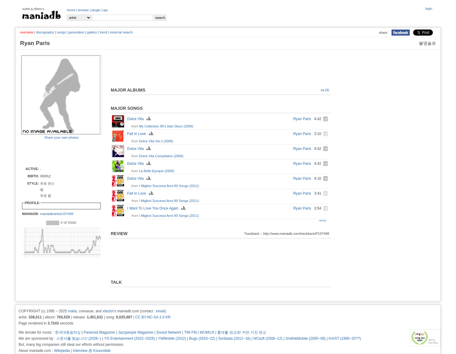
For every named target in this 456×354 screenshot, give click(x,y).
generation (76, 32)
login (428, 8)
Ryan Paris (302, 119)
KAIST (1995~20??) (345, 338)
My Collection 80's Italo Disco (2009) (166, 126)
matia (72, 311)
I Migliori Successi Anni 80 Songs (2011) (169, 186)
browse (83, 10)
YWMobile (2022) (172, 338)
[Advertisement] (56, 153)
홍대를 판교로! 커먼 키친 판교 (241, 332)
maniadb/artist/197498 (56, 214)
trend (103, 32)
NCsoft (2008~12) (267, 338)
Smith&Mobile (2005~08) (305, 338)
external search (121, 32)
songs (61, 32)
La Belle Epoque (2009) (156, 171)
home (71, 10)
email (160, 311)
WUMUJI (207, 332)
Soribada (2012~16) (234, 338)
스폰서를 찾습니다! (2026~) (78, 338)
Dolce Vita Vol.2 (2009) (156, 141)
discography (45, 32)
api (105, 10)
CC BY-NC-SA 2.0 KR (152, 317)
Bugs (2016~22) (202, 338)
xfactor (108, 311)
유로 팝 (45, 195)
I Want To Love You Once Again (157, 208)
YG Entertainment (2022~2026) (129, 338)
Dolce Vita (139, 119)
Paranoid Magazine (99, 332)
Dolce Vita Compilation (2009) (161, 156)
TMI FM (190, 332)
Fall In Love (141, 134)
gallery (92, 32)
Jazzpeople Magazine (135, 332)
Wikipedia (62, 351)
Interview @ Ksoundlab (92, 351)
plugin (96, 10)
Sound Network (168, 332)
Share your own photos (61, 137)
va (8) (325, 90)
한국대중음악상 (68, 332)
